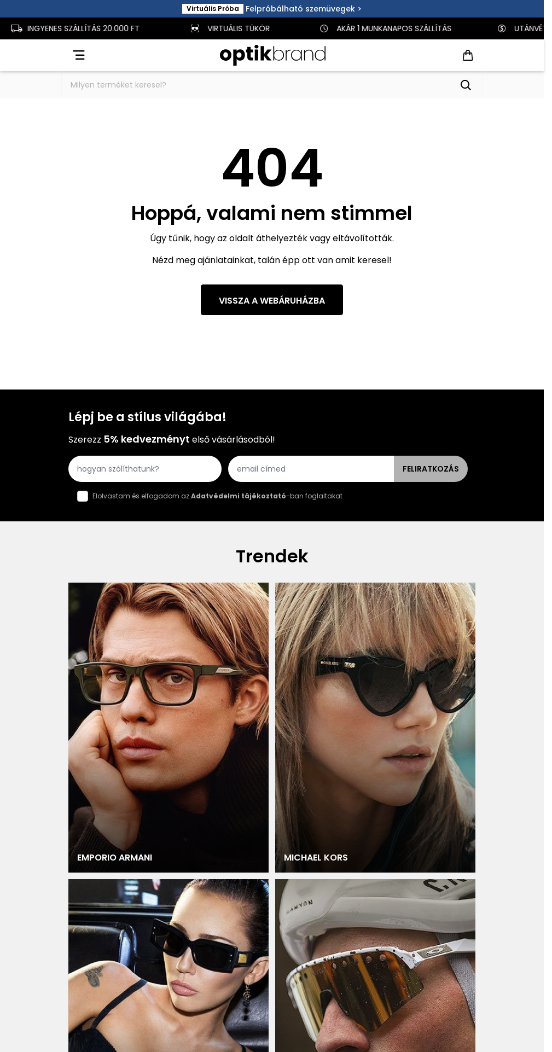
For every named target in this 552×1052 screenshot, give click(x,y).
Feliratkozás (431, 468)
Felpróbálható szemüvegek (300, 8)
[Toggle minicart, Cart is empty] (468, 55)
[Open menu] (78, 55)
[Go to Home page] (273, 55)
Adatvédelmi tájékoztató (238, 496)
